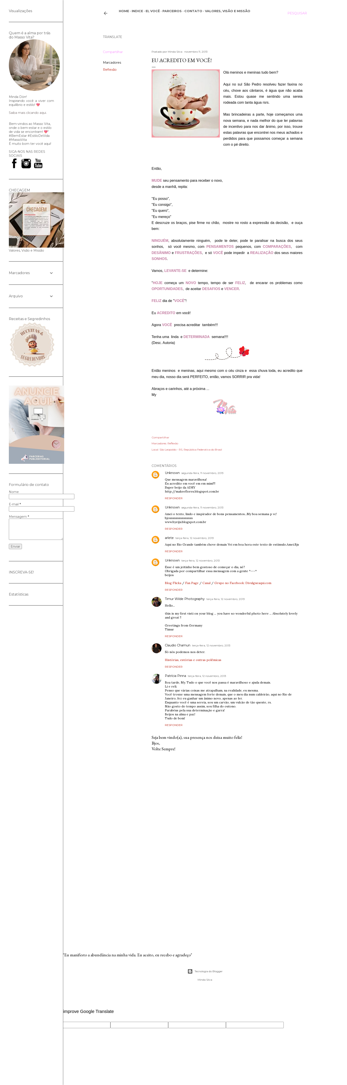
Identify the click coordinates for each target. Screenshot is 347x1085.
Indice (137, 11)
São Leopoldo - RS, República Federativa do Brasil (191, 449)
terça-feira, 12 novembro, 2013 (194, 538)
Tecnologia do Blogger (205, 971)
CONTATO (193, 11)
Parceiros (172, 11)
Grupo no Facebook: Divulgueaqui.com (242, 583)
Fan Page (192, 583)
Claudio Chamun (177, 645)
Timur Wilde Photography (185, 599)
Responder (174, 498)
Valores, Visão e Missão (227, 11)
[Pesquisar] (297, 13)
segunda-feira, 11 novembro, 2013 (202, 473)
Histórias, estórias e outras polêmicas (193, 660)
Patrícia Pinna (175, 676)
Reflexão (110, 70)
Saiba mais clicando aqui (27, 113)
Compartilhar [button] (113, 52)
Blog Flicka (173, 583)
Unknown (172, 473)
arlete (169, 538)
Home (124, 11)
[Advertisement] (227, 899)
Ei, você (153, 11)
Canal (206, 583)
